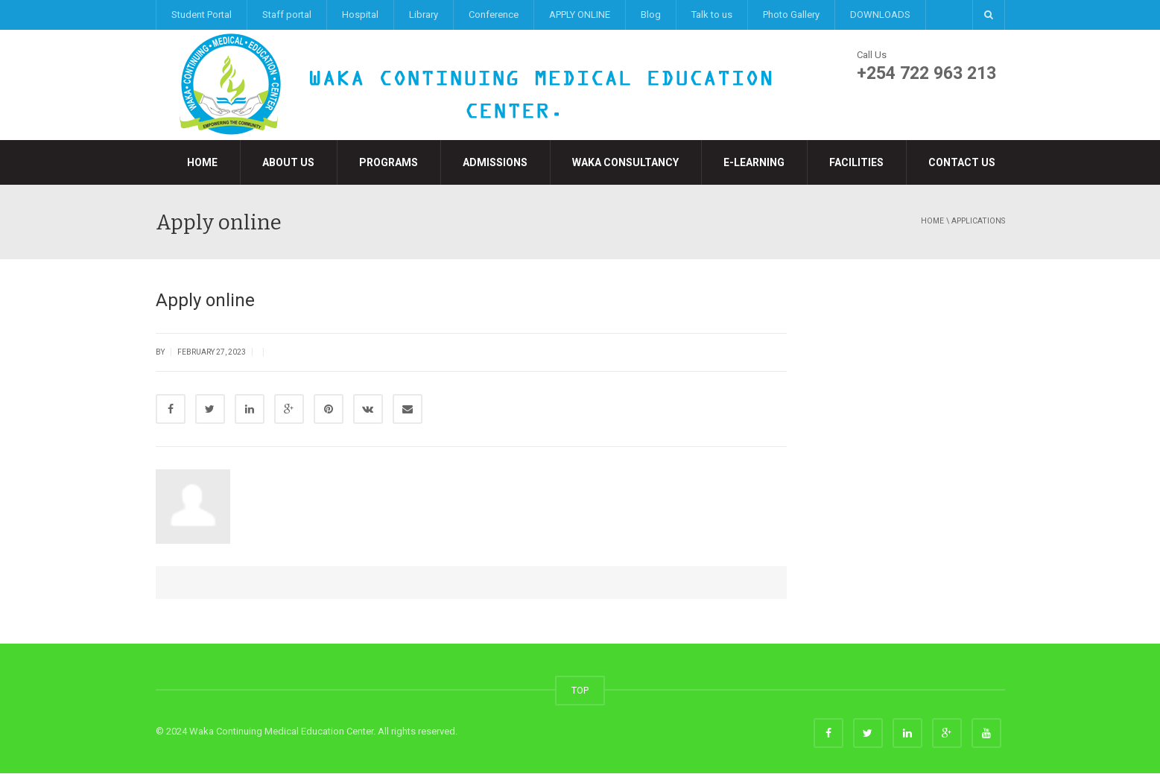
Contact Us (961, 162)
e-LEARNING (754, 162)
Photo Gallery (791, 14)
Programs (388, 162)
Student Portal (201, 14)
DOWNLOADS (880, 14)
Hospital (360, 14)
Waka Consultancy (625, 162)
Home (202, 162)
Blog (651, 14)
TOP (580, 691)
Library (423, 14)
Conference (494, 14)
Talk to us (711, 14)
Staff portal (286, 14)
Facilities (856, 162)
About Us (288, 162)
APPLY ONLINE (579, 14)
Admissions (495, 162)
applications (978, 221)
